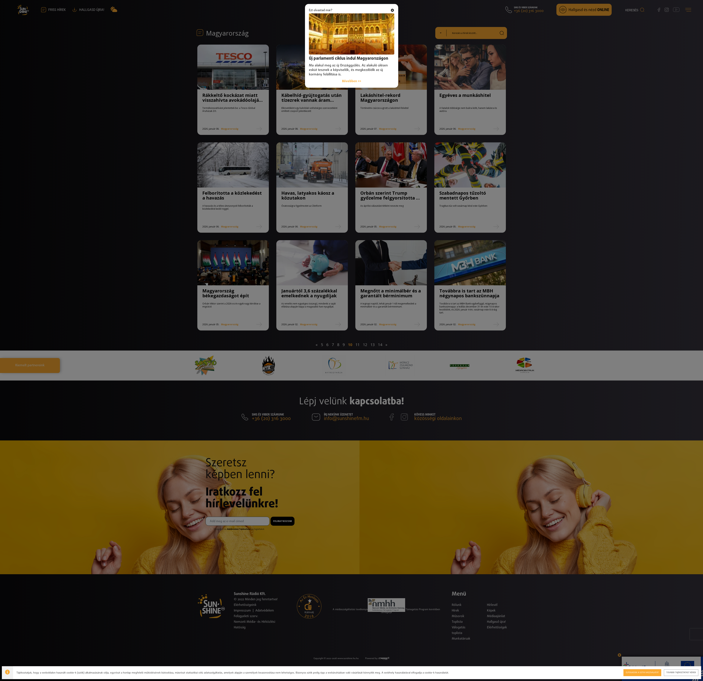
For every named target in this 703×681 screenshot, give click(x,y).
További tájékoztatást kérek (681, 672)
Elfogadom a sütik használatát (641, 672)
